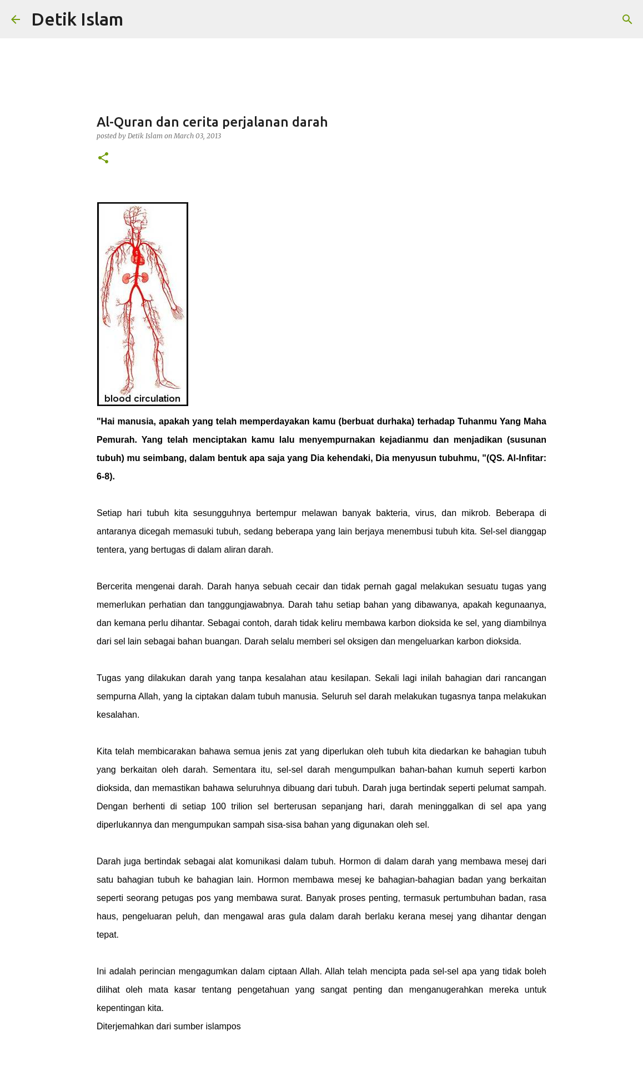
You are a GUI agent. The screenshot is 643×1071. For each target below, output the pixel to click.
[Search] (627, 19)
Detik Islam (77, 19)
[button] (103, 158)
